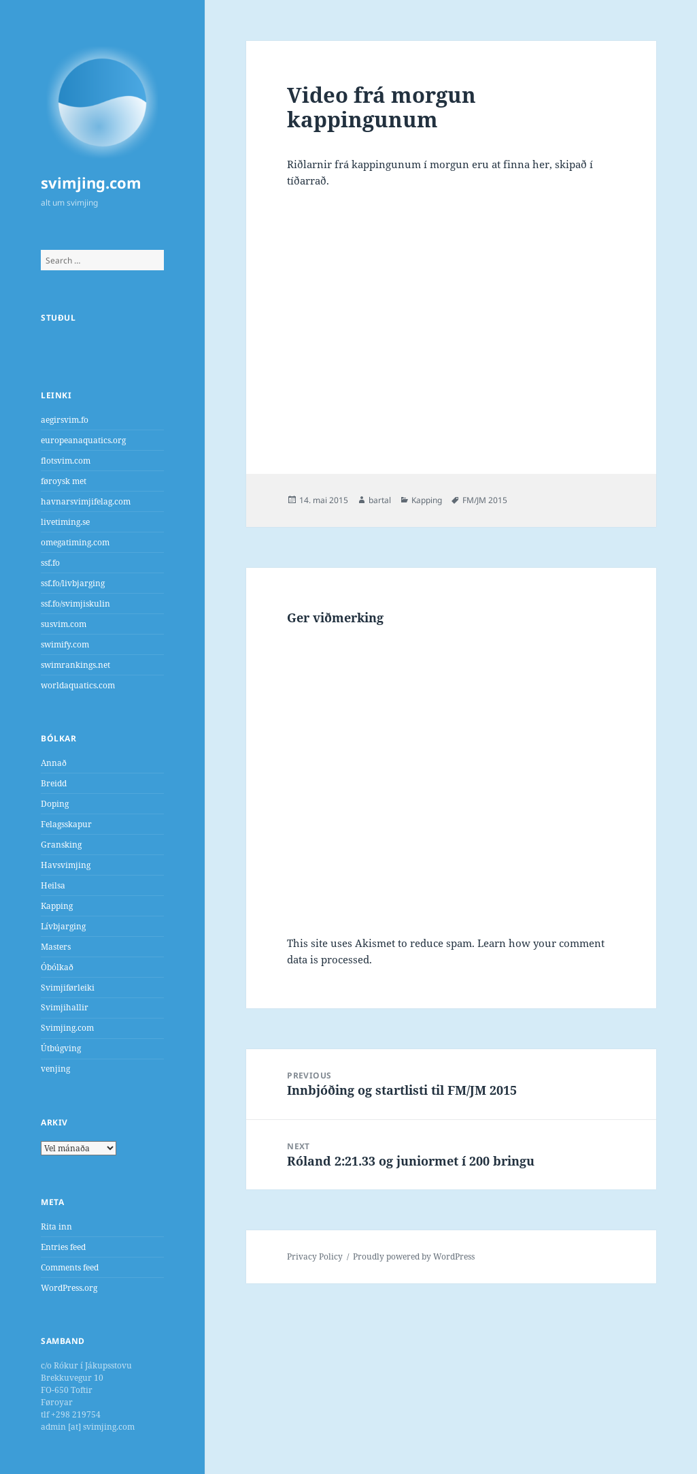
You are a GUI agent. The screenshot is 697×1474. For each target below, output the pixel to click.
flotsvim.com (65, 460)
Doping (55, 804)
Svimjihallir (64, 1007)
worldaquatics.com (78, 685)
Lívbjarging (63, 926)
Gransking (61, 844)
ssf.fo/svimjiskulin (75, 603)
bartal (380, 500)
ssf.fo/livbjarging (73, 583)
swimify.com (65, 644)
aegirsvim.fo (64, 420)
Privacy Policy (315, 1256)
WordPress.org (69, 1288)
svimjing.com (91, 182)
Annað (54, 763)
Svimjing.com (67, 1028)
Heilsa (53, 885)
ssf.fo (50, 562)
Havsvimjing (65, 865)
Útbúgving (61, 1048)
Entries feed (63, 1247)
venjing (55, 1068)
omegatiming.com (75, 542)
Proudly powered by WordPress (414, 1256)
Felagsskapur (66, 824)
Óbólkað (57, 967)
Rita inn (56, 1226)
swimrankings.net (75, 665)
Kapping (57, 906)
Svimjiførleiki (68, 987)
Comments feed (70, 1267)
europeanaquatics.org (83, 440)
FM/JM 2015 (484, 500)
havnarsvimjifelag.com (86, 501)
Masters (56, 946)
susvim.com (63, 624)
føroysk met (63, 481)
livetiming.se (65, 522)
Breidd (54, 783)
